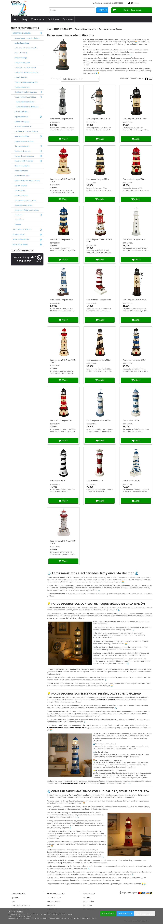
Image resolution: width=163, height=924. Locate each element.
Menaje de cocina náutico (24, 156)
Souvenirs (18, 215)
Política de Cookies (24, 916)
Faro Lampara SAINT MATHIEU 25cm (63, 542)
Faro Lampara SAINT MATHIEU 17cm (63, 180)
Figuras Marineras (21, 117)
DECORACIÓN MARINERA (22, 33)
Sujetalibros (19, 220)
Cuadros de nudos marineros (26, 92)
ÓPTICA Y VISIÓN (19, 235)
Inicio (15, 19)
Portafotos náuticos (22, 175)
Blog (24, 19)
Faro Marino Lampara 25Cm (134, 239)
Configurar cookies (145, 914)
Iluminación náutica (22, 136)
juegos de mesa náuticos (24, 141)
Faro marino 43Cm (57, 481)
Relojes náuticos (21, 185)
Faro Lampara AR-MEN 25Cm (98, 119)
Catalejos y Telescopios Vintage (26, 72)
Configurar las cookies (88, 918)
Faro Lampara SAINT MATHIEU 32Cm (63, 361)
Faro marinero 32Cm (131, 420)
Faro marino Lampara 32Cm (134, 360)
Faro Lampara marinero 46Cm (98, 420)
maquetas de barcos (78, 727)
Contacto (68, 19)
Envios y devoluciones (20, 905)
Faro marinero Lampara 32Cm (98, 360)
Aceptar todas (108, 913)
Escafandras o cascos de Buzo (26, 131)
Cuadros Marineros (22, 87)
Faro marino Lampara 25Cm (61, 119)
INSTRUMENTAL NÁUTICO (22, 230)
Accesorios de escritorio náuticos (27, 38)
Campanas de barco (22, 62)
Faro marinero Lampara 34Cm (98, 300)
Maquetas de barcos (22, 151)
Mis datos (87, 905)
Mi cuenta (135, 3)
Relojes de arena (21, 195)
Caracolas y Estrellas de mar (25, 67)
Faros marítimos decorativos (25, 97)
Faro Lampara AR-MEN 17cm (134, 119)
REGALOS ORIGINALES (21, 239)
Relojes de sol (20, 190)
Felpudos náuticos (21, 112)
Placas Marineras (21, 171)
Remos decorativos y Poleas (25, 200)
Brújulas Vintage (21, 57)
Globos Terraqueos (22, 122)
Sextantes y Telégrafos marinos (27, 210)
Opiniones (53, 19)
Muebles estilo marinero (24, 161)
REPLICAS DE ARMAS (20, 244)
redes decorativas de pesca (73, 783)
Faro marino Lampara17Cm (97, 179)
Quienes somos (54, 901)
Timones (18, 225)
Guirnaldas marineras (23, 126)
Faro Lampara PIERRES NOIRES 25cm (99, 240)
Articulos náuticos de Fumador (26, 48)
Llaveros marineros (22, 146)
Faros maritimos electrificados (27, 107)
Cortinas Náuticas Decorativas (26, 82)
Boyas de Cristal (21, 53)
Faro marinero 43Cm (94, 481)
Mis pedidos (88, 901)
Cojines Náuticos (21, 77)
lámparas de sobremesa (105, 699)
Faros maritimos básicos (25, 102)
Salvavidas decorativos (23, 205)
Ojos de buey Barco (22, 166)
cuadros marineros (55, 727)
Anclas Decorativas (22, 43)
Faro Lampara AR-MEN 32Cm (135, 300)
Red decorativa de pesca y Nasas (27, 180)
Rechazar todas (125, 913)
